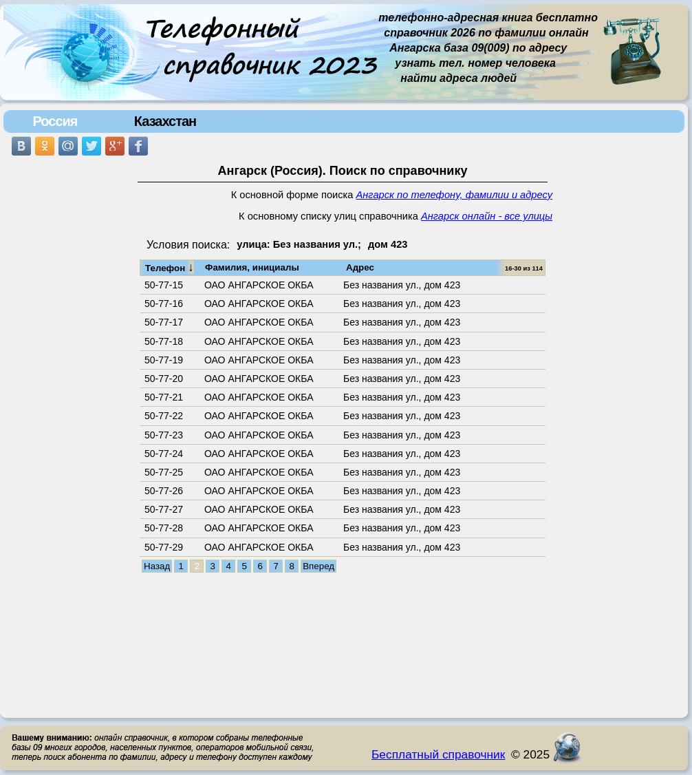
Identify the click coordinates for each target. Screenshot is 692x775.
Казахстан (165, 121)
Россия (54, 121)
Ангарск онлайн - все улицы (486, 216)
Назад (157, 566)
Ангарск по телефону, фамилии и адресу (454, 194)
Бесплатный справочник (438, 754)
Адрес (360, 267)
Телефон (169, 267)
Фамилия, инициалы (252, 267)
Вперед (318, 566)
